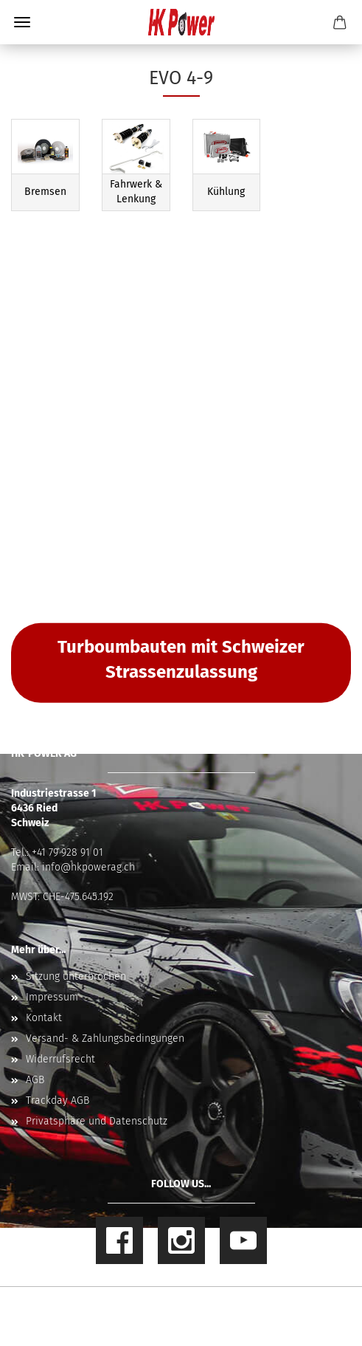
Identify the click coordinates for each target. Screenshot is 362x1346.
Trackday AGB (57, 1100)
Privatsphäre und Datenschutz (96, 1121)
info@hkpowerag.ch (88, 867)
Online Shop (130, 1305)
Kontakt (44, 1018)
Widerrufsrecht (60, 1059)
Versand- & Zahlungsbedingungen (105, 1038)
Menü (22, 22)
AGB (35, 1080)
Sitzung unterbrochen (76, 976)
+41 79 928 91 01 (67, 852)
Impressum (52, 997)
